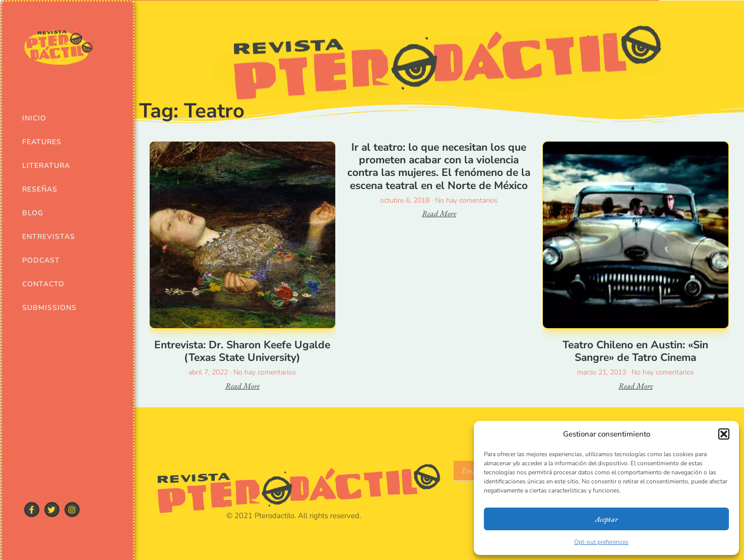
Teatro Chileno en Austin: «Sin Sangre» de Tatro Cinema (635, 351)
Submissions (48, 308)
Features (41, 142)
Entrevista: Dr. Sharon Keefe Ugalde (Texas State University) (242, 351)
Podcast (41, 260)
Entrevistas (48, 236)
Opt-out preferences (601, 542)
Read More (242, 386)
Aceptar (606, 519)
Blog (32, 213)
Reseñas (39, 189)
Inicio (34, 118)
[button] (724, 434)
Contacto (43, 284)
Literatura (46, 165)
